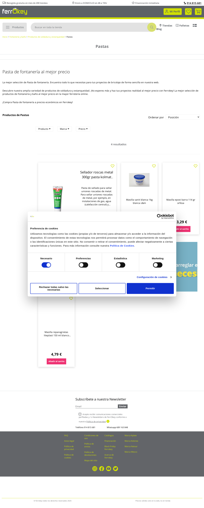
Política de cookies (69, 456)
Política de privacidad (69, 448)
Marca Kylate (131, 435)
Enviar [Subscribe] (122, 406)
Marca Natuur (131, 446)
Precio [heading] (83, 128)
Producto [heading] (44, 128)
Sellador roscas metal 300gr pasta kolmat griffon (96, 177)
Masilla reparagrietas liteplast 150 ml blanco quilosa (56, 335)
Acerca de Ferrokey (109, 456)
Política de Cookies (122, 247)
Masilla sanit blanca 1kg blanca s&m (139, 201)
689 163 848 (122, 427)
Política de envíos (89, 445)
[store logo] (14, 11)
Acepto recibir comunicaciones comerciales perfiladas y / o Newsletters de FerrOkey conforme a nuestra (103, 418)
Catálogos (109, 435)
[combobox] (93, 27)
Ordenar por (156, 117)
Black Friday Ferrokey (110, 448)
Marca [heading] (64, 128)
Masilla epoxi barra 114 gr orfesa (180, 201)
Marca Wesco (131, 451)
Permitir (150, 288)
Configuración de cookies (152, 278)
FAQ (66, 435)
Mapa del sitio (90, 460)
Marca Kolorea (131, 440)
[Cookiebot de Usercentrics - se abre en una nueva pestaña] (159, 217)
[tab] (44, 129)
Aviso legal (69, 440)
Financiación (110, 440)
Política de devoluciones (90, 453)
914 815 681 (193, 3)
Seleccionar (101, 288)
